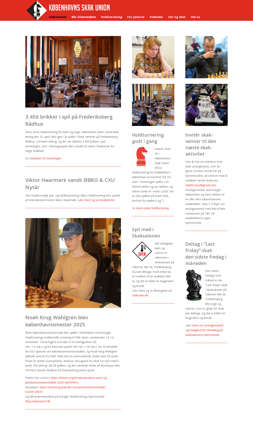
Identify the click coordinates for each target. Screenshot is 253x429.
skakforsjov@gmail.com (200, 185)
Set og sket (177, 17)
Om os (195, 17)
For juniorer (136, 17)
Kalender (156, 17)
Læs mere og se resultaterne (96, 200)
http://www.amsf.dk (37, 401)
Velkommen (57, 17)
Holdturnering (111, 17)
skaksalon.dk (140, 295)
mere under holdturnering (152, 208)
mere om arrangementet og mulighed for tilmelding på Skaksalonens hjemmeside (204, 330)
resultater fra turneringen (45, 158)
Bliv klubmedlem (84, 17)
